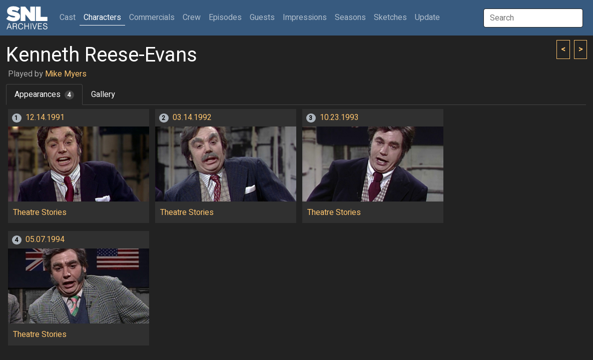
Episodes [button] (225, 18)
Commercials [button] (152, 18)
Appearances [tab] (44, 94)
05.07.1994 (45, 240)
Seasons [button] (350, 18)
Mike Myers (66, 74)
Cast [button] (70, 17)
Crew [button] (192, 18)
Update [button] (427, 18)
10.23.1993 (339, 118)
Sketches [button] (390, 18)
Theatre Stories (40, 212)
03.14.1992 (192, 118)
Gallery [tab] (103, 94)
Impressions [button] (305, 18)
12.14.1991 (45, 118)
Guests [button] (262, 18)
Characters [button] (102, 18)
